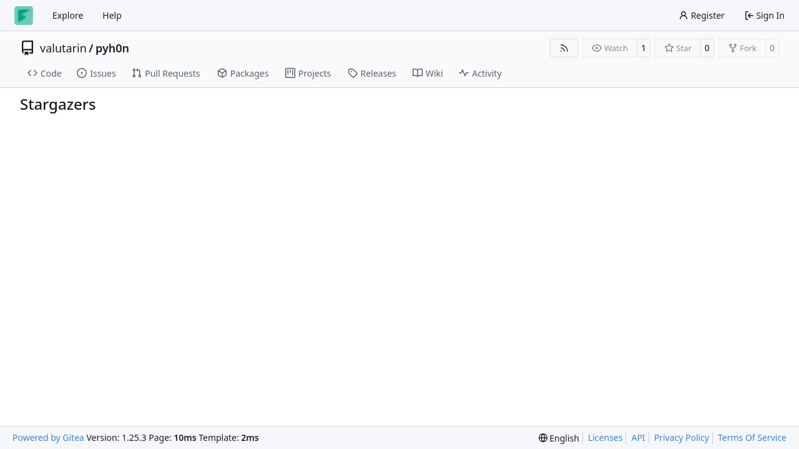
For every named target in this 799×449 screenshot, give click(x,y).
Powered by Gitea (48, 437)
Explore (67, 15)
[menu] (559, 438)
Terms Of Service (752, 437)
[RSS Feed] (564, 48)
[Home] (23, 15)
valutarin (63, 48)
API (638, 437)
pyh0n (112, 48)
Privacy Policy (681, 437)
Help (112, 15)
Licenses (605, 437)
